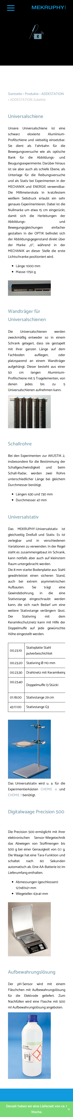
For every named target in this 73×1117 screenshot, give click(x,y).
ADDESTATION (52, 94)
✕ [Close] (69, 1109)
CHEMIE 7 (15, 795)
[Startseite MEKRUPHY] (48, 8)
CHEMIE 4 (49, 789)
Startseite (15, 94)
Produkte (32, 94)
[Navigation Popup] (11, 8)
